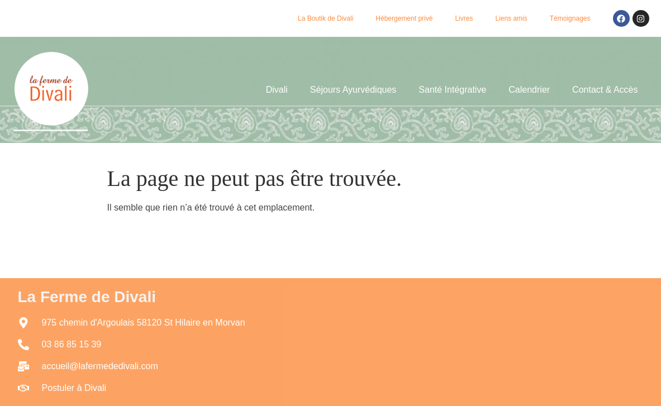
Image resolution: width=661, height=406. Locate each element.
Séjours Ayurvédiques (353, 89)
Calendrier (529, 89)
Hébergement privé (403, 18)
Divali (277, 89)
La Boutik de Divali (325, 18)
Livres (464, 18)
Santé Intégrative (452, 89)
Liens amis (511, 18)
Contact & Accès (605, 89)
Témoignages (570, 18)
